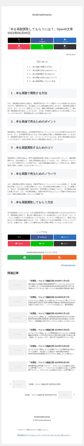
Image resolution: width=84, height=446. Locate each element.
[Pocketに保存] (19, 46)
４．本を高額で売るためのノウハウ (43, 78)
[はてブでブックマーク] (65, 40)
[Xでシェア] (19, 40)
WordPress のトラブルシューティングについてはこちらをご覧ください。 (44, 437)
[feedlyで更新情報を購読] (24, 258)
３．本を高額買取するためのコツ (42, 74)
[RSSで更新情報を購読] (59, 258)
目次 (39, 61)
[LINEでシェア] (42, 46)
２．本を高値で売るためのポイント (43, 71)
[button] (65, 46)
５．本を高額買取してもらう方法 (42, 82)
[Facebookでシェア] (42, 40)
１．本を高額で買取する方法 (40, 67)
